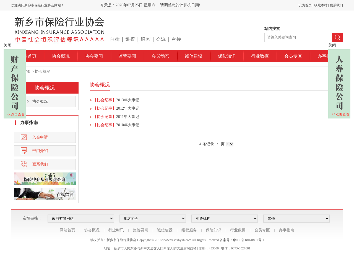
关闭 (7, 45)
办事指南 (326, 56)
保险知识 (227, 56)
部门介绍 (34, 150)
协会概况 (61, 56)
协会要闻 (94, 56)
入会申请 (34, 137)
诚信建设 (193, 56)
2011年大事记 (127, 117)
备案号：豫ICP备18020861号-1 (242, 240)
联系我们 (336, 5)
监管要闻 (127, 56)
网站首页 (28, 56)
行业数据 (260, 56)
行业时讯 (116, 230)
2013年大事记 (127, 100)
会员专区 (293, 56)
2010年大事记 (127, 125)
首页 (27, 71)
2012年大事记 (127, 108)
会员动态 (160, 56)
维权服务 (189, 230)
